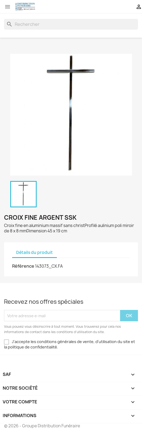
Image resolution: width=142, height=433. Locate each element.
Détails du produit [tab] (34, 252)
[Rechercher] (71, 24)
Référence (23, 266)
